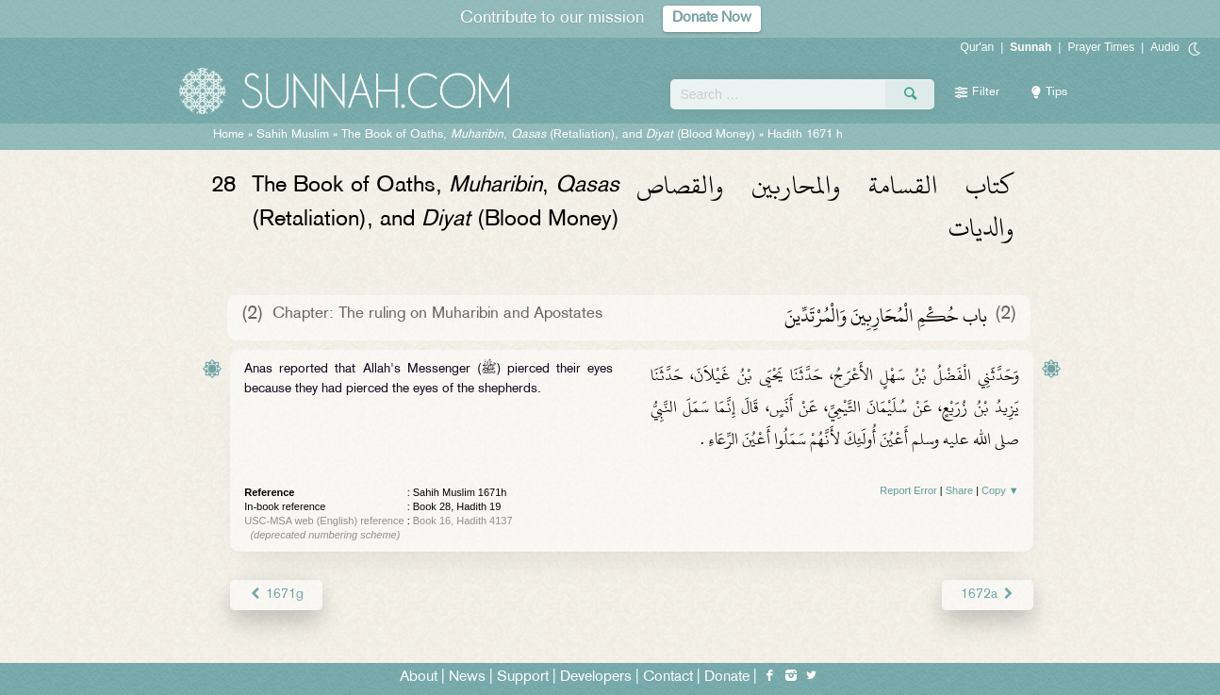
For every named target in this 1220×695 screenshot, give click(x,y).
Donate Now (711, 18)
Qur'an (978, 47)
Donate (727, 677)
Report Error (908, 490)
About (418, 677)
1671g (276, 594)
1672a (987, 594)
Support (523, 677)
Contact (668, 677)
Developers (596, 677)
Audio (1164, 47)
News (467, 677)
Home (228, 135)
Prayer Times (1100, 47)
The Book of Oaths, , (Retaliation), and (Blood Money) (548, 135)
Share (959, 490)
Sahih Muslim (292, 135)
